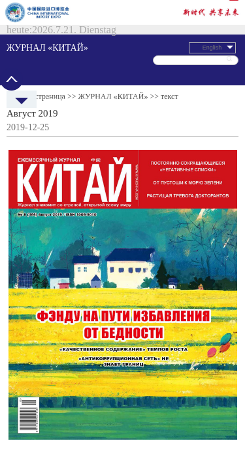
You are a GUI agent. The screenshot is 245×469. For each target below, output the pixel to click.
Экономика (96, 53)
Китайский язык (226, 53)
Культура (149, 53)
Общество (174, 53)
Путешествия (123, 53)
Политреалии (70, 53)
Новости (44, 53)
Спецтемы (199, 53)
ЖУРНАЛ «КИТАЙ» (99, 19)
